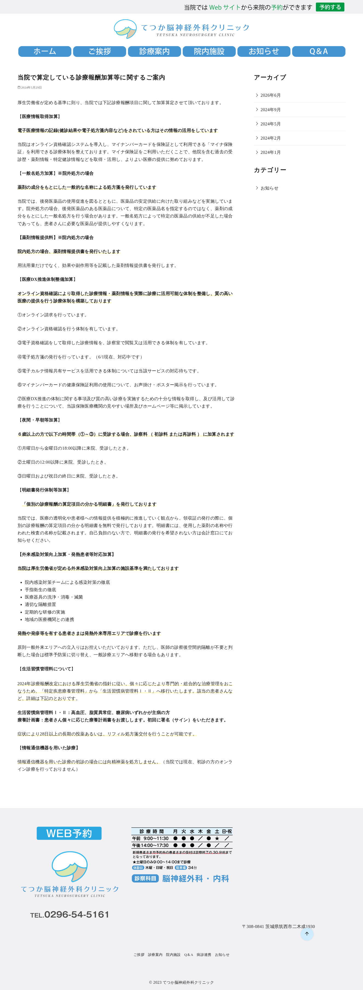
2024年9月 (271, 109)
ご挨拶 (138, 955)
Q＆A (188, 955)
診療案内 (155, 955)
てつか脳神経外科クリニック (188, 982)
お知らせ (270, 188)
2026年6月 (271, 95)
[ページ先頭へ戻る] (307, 934)
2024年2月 (271, 138)
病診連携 (204, 955)
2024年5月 (271, 124)
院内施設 (173, 955)
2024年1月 (271, 152)
